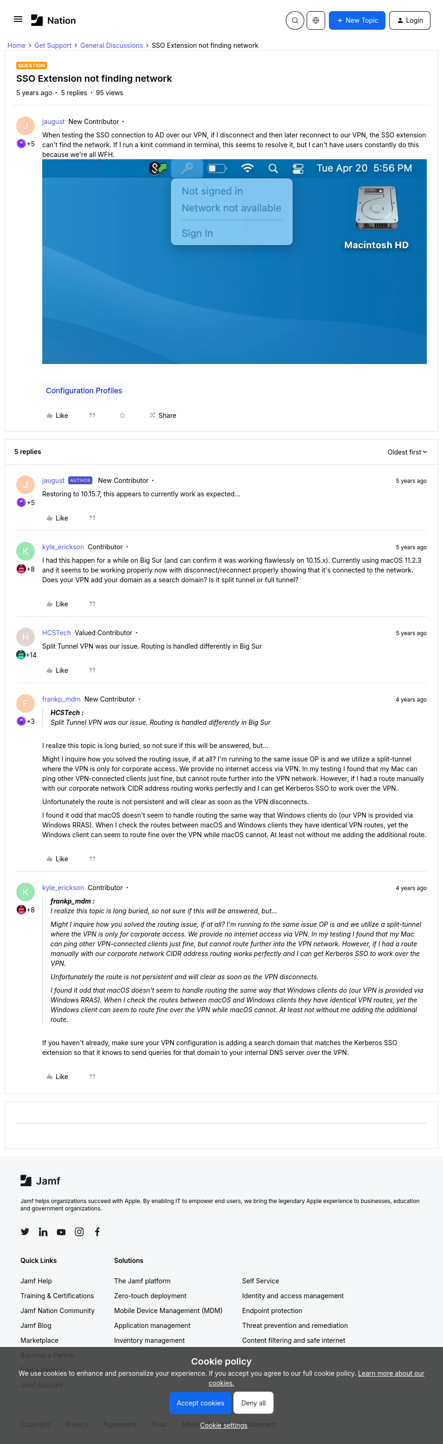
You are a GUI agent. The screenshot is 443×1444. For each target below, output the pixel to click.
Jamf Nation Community (57, 1310)
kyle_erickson (63, 547)
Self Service (260, 1281)
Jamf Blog (35, 1325)
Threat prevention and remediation (295, 1325)
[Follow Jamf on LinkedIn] (43, 1231)
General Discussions (111, 45)
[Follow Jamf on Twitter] (25, 1232)
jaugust (53, 121)
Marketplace (39, 1340)
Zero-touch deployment (150, 1296)
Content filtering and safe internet (293, 1340)
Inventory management (149, 1340)
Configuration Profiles (84, 390)
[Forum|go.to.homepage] (53, 20)
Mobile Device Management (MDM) (168, 1310)
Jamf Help (36, 1281)
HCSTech (56, 633)
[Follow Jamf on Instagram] (79, 1231)
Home (16, 45)
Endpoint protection (272, 1310)
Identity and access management (293, 1296)
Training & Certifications (57, 1296)
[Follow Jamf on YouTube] (61, 1232)
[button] (18, 22)
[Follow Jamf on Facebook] (97, 1231)
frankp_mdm (61, 699)
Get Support (52, 45)
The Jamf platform (142, 1281)
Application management (152, 1325)
